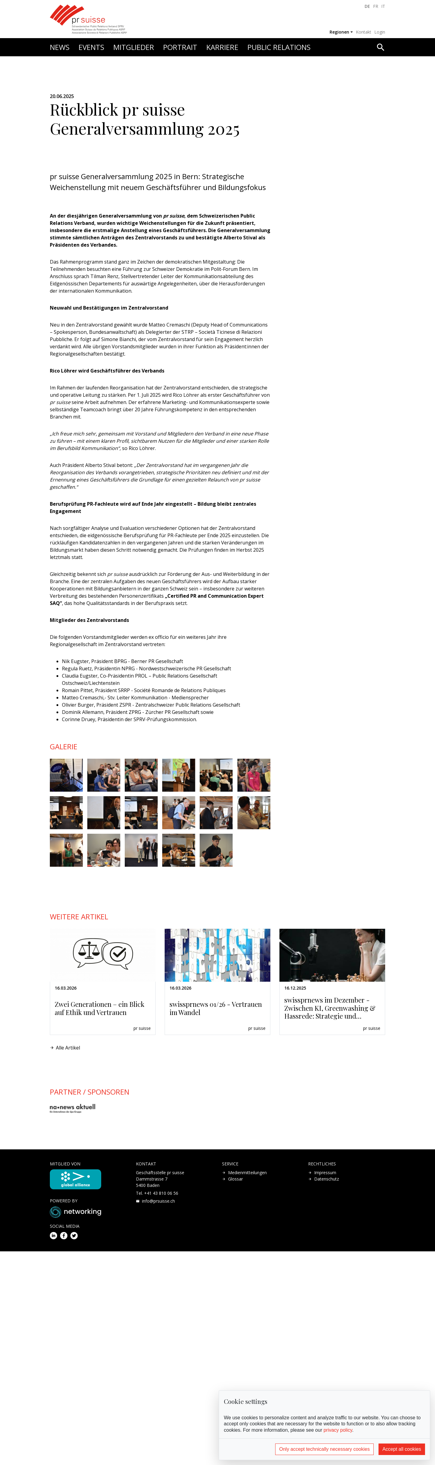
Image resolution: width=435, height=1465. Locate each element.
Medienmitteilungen (247, 1386)
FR (375, 6)
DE (367, 6)
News (59, 47)
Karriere (222, 47)
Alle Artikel (68, 1261)
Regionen (339, 32)
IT (383, 6)
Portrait (180, 47)
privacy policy (338, 1430)
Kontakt (363, 32)
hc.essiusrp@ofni (158, 1414)
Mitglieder (133, 47)
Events (91, 47)
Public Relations (279, 47)
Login (379, 32)
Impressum (325, 1386)
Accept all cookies (401, 1449)
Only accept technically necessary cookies (324, 1449)
